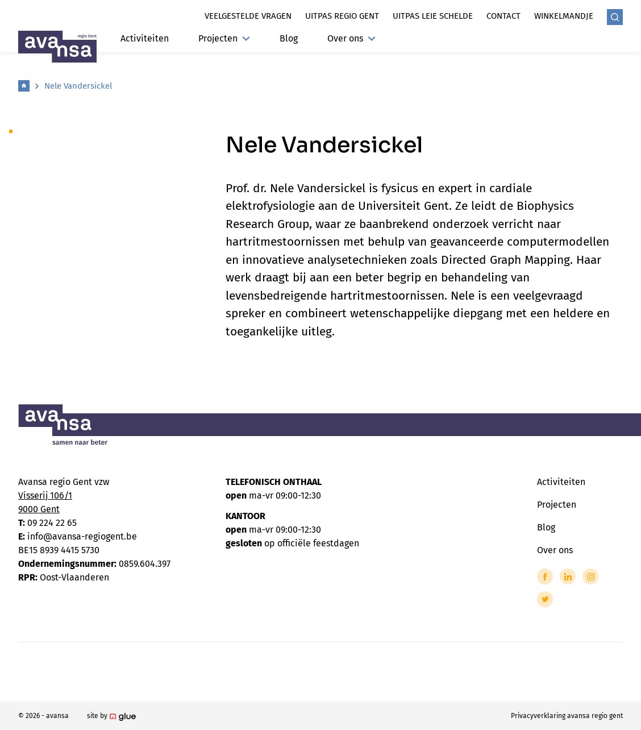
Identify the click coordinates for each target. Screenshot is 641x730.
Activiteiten (144, 38)
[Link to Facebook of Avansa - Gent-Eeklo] (545, 576)
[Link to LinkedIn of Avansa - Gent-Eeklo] (568, 576)
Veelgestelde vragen (248, 16)
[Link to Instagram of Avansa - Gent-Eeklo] (590, 576)
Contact (503, 16)
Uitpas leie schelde (433, 16)
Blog (289, 38)
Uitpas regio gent (342, 16)
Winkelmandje (563, 16)
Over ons (351, 38)
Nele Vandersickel (78, 86)
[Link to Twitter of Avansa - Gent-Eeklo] (545, 599)
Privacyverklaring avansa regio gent (567, 716)
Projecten (224, 38)
